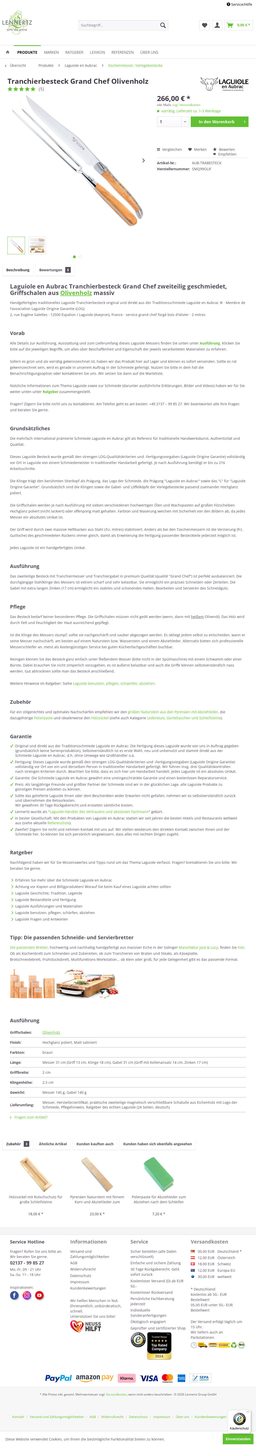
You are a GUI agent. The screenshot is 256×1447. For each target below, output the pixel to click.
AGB (73, 1262)
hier (241, 947)
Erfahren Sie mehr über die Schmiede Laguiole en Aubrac (63, 880)
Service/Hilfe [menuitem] (239, 4)
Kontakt (18, 1416)
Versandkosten (116, 1394)
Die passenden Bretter (29, 947)
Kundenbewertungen (88, 1288)
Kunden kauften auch (95, 1144)
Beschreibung (18, 270)
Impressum (79, 1282)
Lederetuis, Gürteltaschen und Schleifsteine (184, 718)
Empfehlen (224, 154)
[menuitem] (123, 25)
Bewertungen (55, 270)
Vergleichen (169, 149)
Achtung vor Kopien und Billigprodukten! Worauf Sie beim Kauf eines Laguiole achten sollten (93, 886)
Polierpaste (43, 718)
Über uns (182, 1416)
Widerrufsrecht (83, 1269)
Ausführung (210, 343)
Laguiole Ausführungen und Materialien (48, 906)
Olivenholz (76, 292)
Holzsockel (100, 718)
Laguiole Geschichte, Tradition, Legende (48, 893)
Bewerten (224, 149)
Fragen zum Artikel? (29, 1117)
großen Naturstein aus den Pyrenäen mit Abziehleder (173, 712)
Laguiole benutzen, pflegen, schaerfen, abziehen (114, 683)
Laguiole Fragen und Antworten (41, 919)
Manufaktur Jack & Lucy (198, 947)
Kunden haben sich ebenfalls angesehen (157, 1144)
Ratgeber (50, 391)
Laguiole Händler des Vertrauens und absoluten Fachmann (99, 811)
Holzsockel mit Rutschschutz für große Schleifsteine (35, 1199)
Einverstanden (238, 1438)
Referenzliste (59, 822)
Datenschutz (80, 1275)
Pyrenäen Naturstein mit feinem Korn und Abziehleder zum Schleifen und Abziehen (97, 1199)
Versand (205, 1321)
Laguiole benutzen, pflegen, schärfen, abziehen (55, 912)
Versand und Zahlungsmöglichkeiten (89, 1254)
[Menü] (248, 1413)
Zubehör (17, 1144)
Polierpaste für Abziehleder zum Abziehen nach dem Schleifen (159, 1199)
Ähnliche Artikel (53, 1144)
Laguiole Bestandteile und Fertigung (45, 899)
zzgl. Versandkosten (186, 105)
